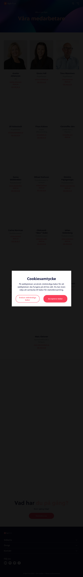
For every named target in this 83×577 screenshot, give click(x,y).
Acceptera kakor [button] (55, 299)
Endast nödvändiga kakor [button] (27, 298)
